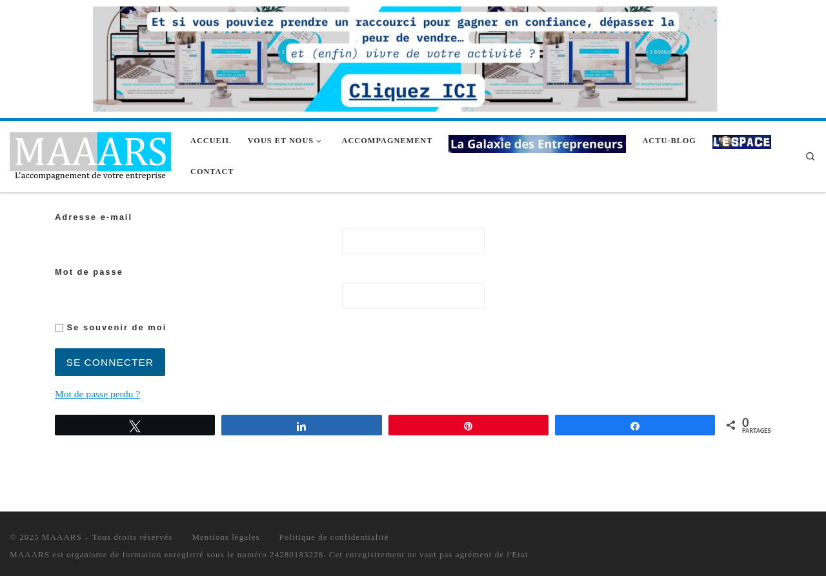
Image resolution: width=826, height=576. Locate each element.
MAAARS (62, 537)
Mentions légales (225, 537)
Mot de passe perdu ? (97, 393)
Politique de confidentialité (334, 537)
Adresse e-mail (93, 217)
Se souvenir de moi (110, 327)
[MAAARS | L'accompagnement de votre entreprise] (90, 154)
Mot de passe (89, 272)
